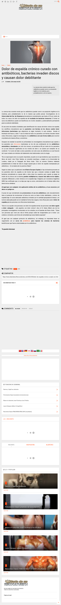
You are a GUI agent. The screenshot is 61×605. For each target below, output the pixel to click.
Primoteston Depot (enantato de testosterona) (22, 507)
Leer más (6, 490)
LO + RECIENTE (8, 419)
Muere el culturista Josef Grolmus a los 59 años (23, 528)
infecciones (17, 144)
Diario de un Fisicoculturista (30, 355)
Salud (8, 65)
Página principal (7, 595)
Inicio (3, 65)
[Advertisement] (30, 22)
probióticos (26, 221)
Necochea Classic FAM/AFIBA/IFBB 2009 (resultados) (25, 569)
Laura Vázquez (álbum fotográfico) (18, 548)
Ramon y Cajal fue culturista (15, 486)
